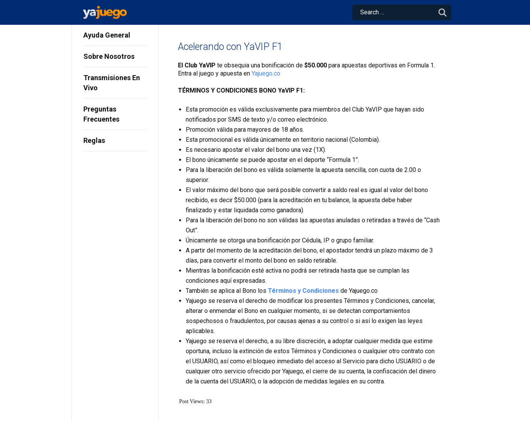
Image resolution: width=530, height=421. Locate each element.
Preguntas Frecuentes (101, 114)
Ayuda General (106, 35)
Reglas (94, 140)
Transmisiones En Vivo (111, 83)
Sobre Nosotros (109, 56)
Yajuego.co (266, 73)
